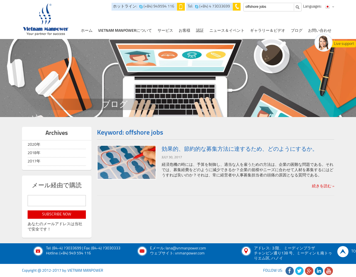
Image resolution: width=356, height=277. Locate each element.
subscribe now (56, 214)
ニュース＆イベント (226, 31)
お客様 (184, 31)
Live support (344, 44)
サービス (165, 31)
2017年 (34, 161)
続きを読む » (323, 186)
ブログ (296, 31)
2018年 (34, 153)
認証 (200, 31)
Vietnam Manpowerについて (125, 31)
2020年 (34, 145)
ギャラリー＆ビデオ (267, 31)
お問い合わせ (319, 31)
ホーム (87, 31)
